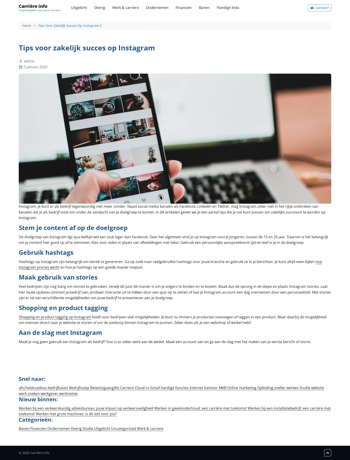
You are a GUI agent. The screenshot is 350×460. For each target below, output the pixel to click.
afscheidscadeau (33, 387)
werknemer (68, 393)
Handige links (228, 7)
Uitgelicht (79, 7)
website (317, 387)
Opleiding (265, 387)
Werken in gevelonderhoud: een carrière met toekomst (200, 408)
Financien (184, 7)
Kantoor (211, 387)
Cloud (140, 387)
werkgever (50, 393)
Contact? (319, 8)
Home (26, 25)
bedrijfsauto (58, 387)
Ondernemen (157, 7)
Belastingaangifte (105, 387)
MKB (223, 387)
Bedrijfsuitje (79, 387)
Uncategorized (124, 428)
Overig (99, 7)
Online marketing (242, 387)
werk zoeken (30, 393)
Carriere (127, 387)
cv (148, 387)
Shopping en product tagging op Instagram (55, 317)
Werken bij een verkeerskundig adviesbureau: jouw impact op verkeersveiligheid (86, 408)
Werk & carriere (125, 7)
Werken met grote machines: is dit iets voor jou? (76, 413)
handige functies (175, 387)
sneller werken (287, 387)
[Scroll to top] (327, 452)
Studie (305, 387)
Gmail (155, 387)
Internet (197, 387)
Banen (204, 7)
